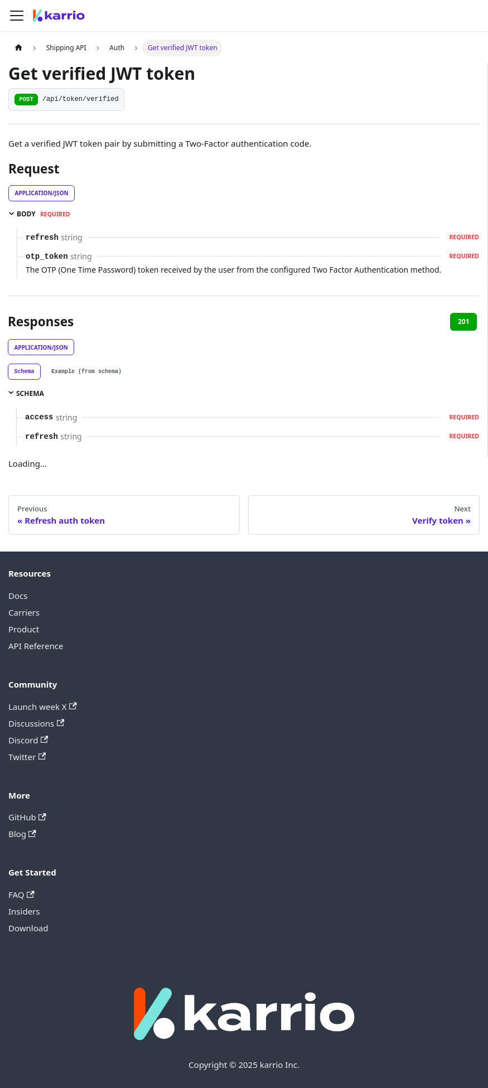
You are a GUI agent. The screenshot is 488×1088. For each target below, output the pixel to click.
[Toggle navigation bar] (16, 15)
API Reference (35, 645)
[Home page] (18, 48)
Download (28, 928)
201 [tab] (464, 321)
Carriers (24, 612)
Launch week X (42, 706)
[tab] (24, 372)
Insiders (24, 911)
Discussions (36, 723)
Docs (17, 595)
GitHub (27, 817)
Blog (22, 833)
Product (23, 629)
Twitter (27, 756)
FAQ (21, 894)
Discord (28, 740)
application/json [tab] (42, 193)
